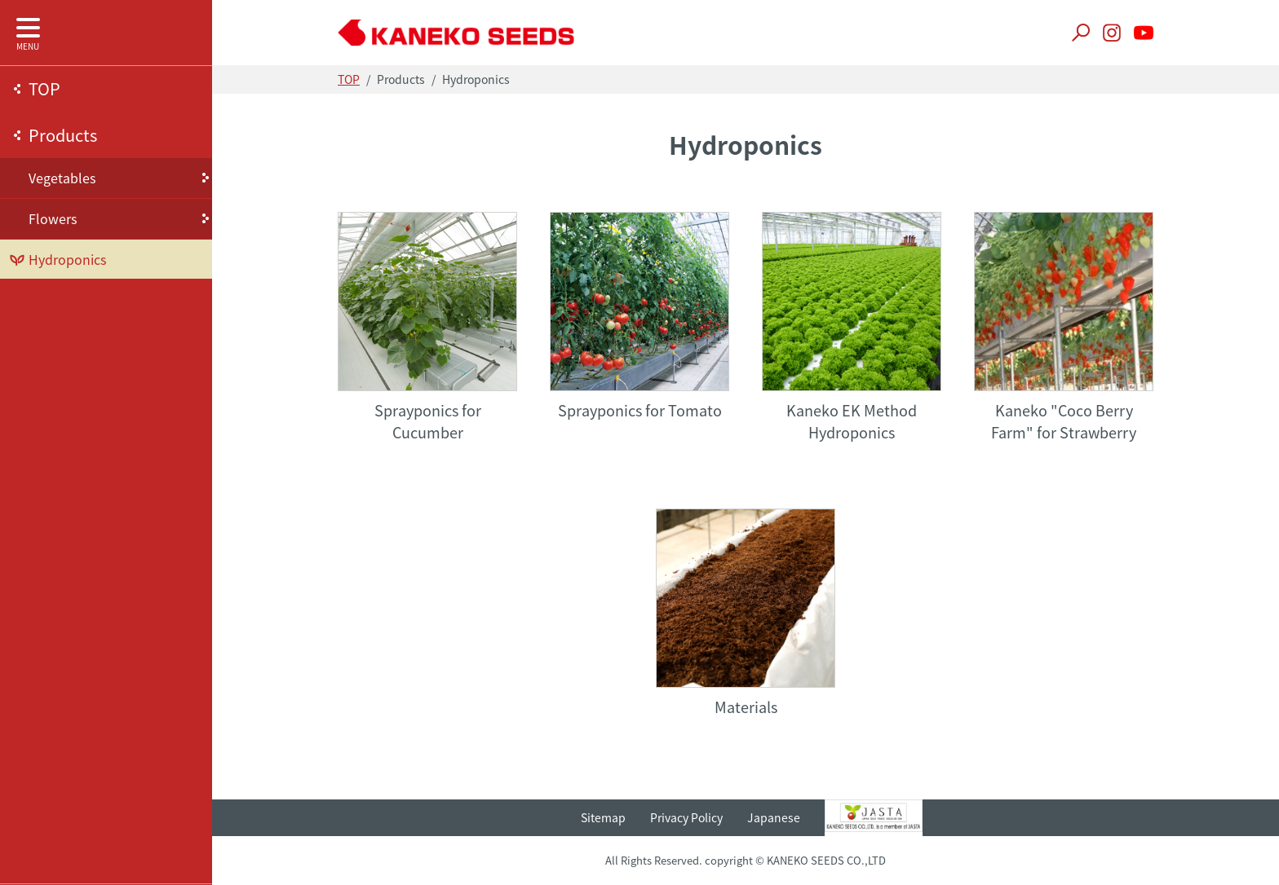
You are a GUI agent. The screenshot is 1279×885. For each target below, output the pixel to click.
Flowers (53, 218)
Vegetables (62, 177)
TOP (44, 88)
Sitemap (603, 817)
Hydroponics (67, 259)
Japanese (773, 817)
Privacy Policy (686, 817)
